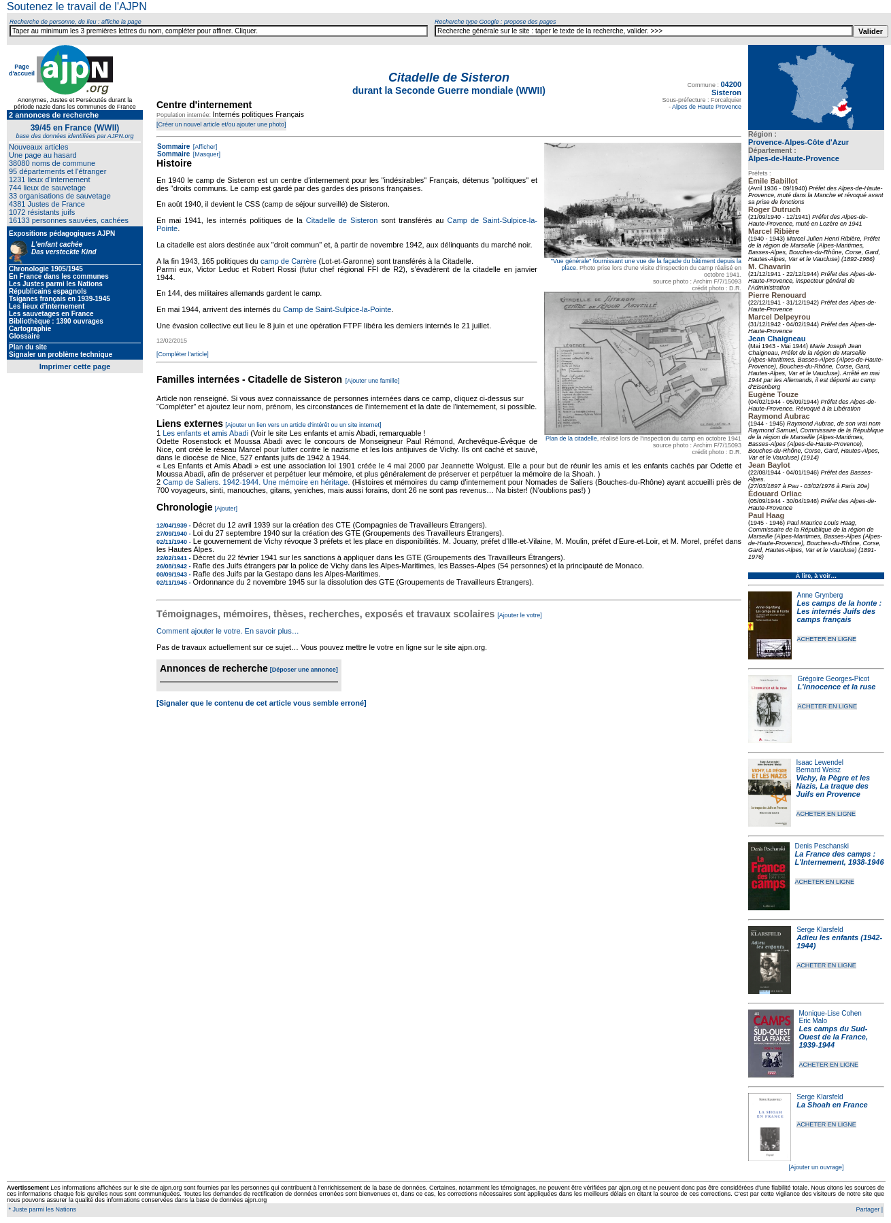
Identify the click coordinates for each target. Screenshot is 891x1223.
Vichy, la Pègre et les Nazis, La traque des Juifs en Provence (833, 786)
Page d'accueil (22, 70)
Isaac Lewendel (820, 762)
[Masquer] (205, 154)
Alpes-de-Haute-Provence (793, 158)
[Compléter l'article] (182, 354)
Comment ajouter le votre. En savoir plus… (227, 631)
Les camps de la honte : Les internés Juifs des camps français (839, 611)
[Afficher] (204, 146)
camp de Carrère (288, 261)
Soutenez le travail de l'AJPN (77, 6)
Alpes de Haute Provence (706, 106)
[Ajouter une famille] (373, 380)
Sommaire (173, 146)
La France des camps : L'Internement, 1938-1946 (839, 858)
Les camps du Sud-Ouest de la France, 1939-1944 (833, 1036)
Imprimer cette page (75, 366)
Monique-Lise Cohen (830, 1013)
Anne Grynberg (820, 595)
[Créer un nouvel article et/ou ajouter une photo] (221, 124)
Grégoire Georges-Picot (833, 679)
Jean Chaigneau (776, 338)
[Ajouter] (226, 508)
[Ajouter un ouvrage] (815, 1167)
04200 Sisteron (726, 88)
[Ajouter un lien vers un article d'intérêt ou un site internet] (303, 424)
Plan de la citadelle (571, 438)
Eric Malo (813, 1020)
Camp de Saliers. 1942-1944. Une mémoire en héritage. (256, 482)
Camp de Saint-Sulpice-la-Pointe (337, 309)
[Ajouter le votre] (519, 615)
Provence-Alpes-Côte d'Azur (798, 142)
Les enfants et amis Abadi (205, 433)
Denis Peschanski (822, 846)
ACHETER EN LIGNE (827, 639)
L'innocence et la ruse (836, 687)
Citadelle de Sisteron (342, 220)
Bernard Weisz (818, 770)
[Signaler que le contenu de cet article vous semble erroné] (261, 703)
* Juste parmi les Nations (41, 1209)
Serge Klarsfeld (819, 929)
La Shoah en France (832, 1105)
